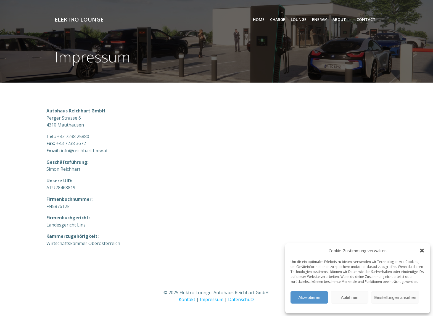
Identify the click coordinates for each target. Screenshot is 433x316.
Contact (366, 19)
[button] (422, 250)
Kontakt (187, 299)
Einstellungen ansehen (395, 297)
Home (259, 19)
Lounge (299, 19)
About (341, 19)
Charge (277, 19)
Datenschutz (241, 299)
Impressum (211, 299)
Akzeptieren (309, 297)
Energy (319, 19)
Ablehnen (349, 297)
